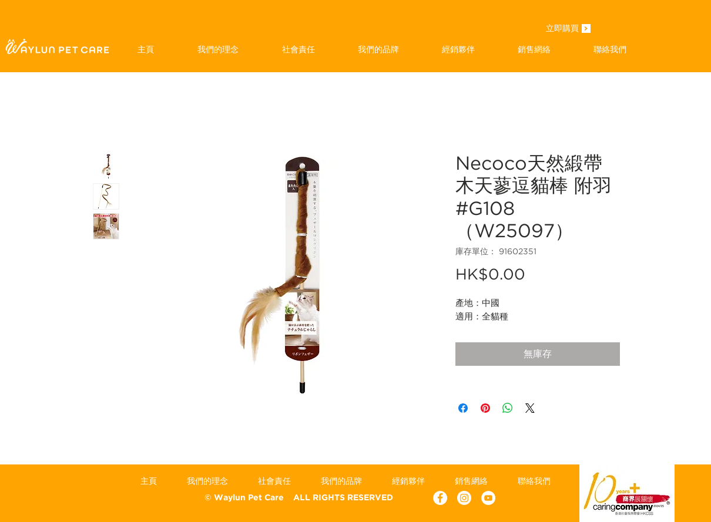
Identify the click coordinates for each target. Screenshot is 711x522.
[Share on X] (530, 408)
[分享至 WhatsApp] (508, 408)
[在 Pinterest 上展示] (485, 408)
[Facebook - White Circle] (440, 498)
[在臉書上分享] (463, 408)
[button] (378, 49)
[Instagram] (464, 498)
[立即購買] (562, 29)
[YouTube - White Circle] (488, 498)
